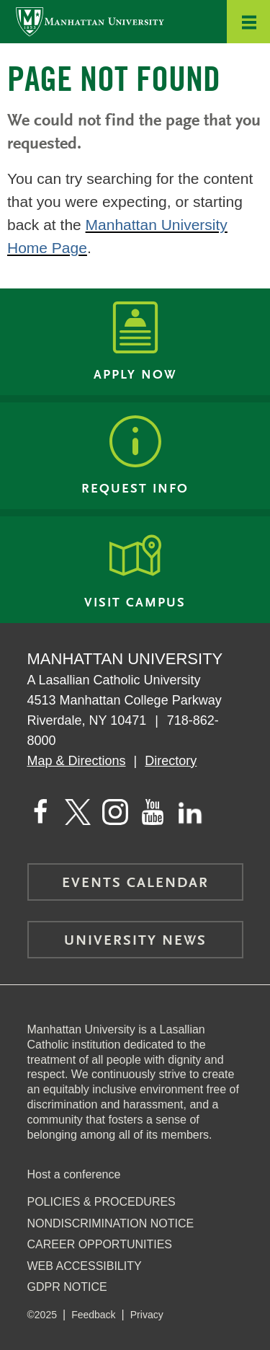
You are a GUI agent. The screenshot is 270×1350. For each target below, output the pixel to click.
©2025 (42, 1314)
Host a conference (74, 1174)
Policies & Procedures (101, 1202)
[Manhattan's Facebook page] (40, 812)
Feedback (93, 1314)
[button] (248, 21)
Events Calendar (135, 883)
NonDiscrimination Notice (110, 1223)
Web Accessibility (84, 1266)
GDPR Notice (67, 1287)
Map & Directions (76, 761)
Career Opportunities (100, 1244)
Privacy (146, 1314)
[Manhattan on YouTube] (153, 812)
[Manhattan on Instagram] (115, 812)
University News (135, 941)
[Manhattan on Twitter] (78, 812)
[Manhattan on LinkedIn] (190, 812)
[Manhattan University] (90, 21)
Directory (171, 761)
